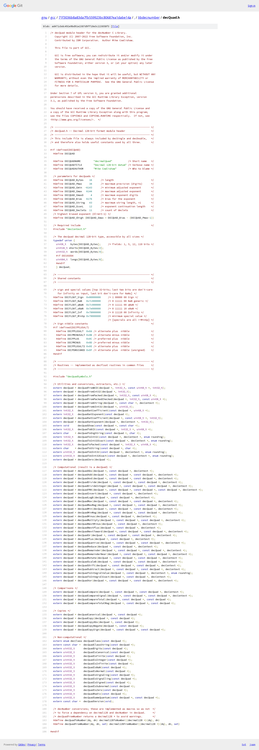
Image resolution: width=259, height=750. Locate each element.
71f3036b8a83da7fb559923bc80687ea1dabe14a (95, 17)
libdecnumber (149, 17)
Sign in (251, 5)
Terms (41, 744)
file (115, 26)
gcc (53, 17)
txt (244, 744)
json (252, 744)
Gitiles (21, 744)
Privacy (31, 744)
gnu (44, 17)
